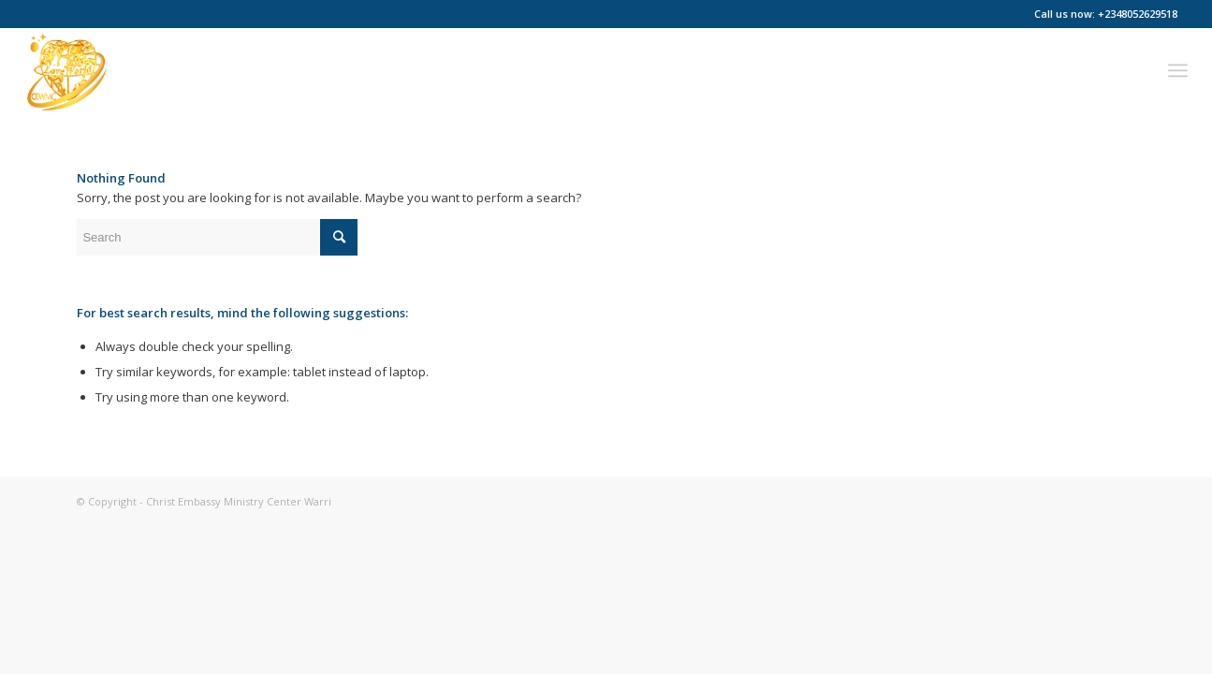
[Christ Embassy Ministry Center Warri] (66, 70)
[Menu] (1178, 70)
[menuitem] (1178, 70)
